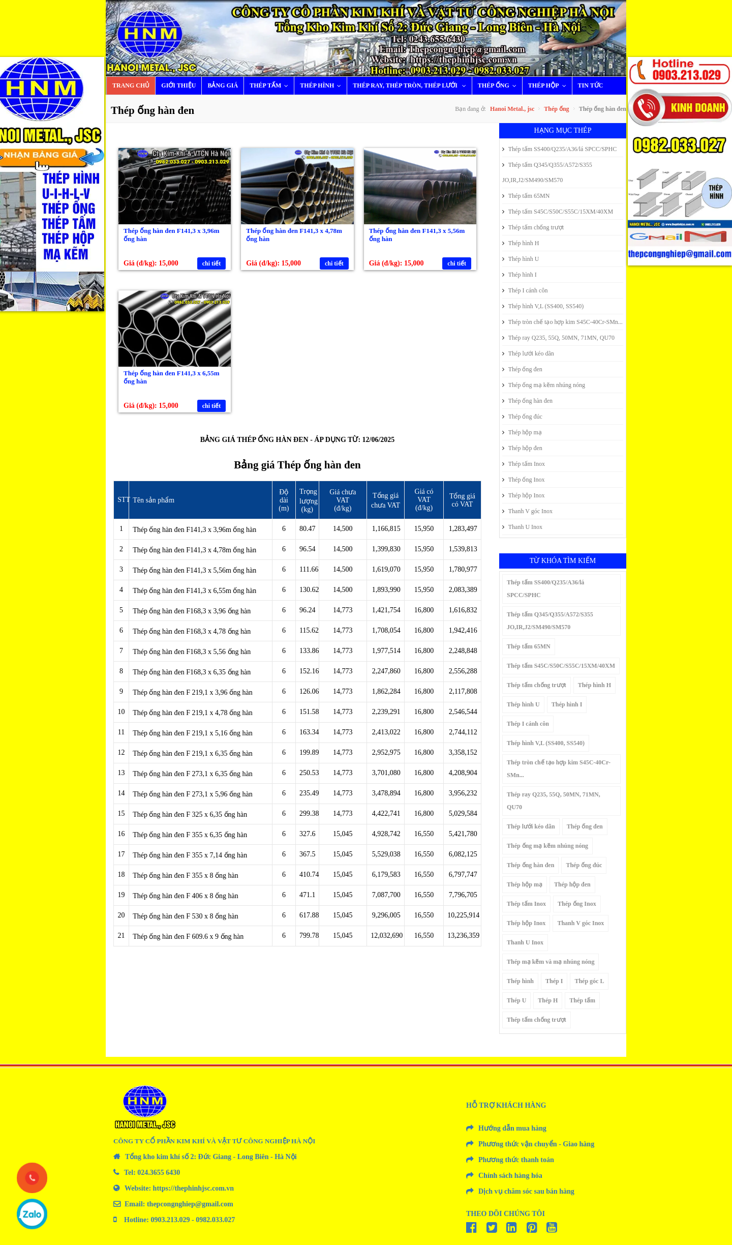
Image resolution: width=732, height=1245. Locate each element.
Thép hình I (519, 274)
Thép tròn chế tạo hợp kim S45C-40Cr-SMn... (562, 321)
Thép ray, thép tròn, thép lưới (412, 85)
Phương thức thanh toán (516, 1160)
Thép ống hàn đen (527, 400)
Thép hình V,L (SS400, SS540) (543, 306)
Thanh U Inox (522, 526)
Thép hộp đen (522, 448)
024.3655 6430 (158, 1172)
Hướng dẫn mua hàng (512, 1128)
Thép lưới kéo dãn (528, 353)
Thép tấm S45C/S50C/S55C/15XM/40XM (557, 211)
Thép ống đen (522, 369)
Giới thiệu (178, 85)
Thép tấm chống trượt (533, 227)
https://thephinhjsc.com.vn (193, 1188)
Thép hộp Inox (523, 495)
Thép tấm (271, 85)
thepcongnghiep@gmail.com (190, 1204)
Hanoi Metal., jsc (512, 108)
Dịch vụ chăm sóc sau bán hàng (526, 1191)
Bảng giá (222, 85)
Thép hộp (549, 85)
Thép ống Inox (523, 479)
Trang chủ (130, 85)
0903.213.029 (170, 1220)
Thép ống (499, 85)
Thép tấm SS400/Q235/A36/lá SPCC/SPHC (559, 149)
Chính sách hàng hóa (510, 1175)
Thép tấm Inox (523, 463)
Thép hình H (520, 243)
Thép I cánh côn (524, 290)
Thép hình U (520, 258)
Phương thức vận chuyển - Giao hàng (536, 1144)
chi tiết (211, 263)
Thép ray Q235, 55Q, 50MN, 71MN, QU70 (558, 337)
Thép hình (323, 85)
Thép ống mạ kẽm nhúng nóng (543, 385)
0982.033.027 (215, 1220)
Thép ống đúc (522, 416)
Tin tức (590, 85)
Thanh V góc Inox (527, 511)
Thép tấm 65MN (526, 195)
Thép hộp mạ (522, 432)
